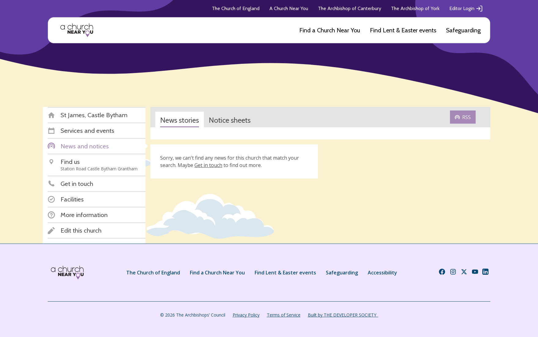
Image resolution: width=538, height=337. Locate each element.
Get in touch (208, 165)
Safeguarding (463, 30)
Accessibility (382, 272)
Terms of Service (283, 315)
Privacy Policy (246, 315)
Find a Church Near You (329, 30)
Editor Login (466, 8)
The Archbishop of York (415, 8)
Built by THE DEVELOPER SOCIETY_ (343, 315)
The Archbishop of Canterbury (349, 8)
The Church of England (236, 8)
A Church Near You (288, 8)
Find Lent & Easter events (403, 30)
